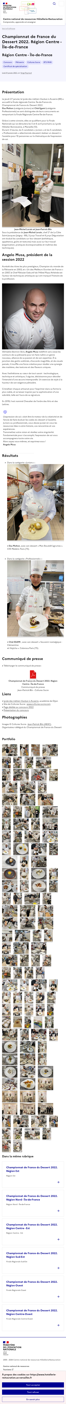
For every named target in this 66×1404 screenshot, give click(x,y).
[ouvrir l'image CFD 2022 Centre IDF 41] (24, 866)
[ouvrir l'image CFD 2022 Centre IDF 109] (6, 1002)
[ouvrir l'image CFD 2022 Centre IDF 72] (27, 1052)
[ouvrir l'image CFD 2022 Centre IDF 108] (53, 990)
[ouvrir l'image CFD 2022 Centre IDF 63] (6, 953)
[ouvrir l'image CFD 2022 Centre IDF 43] (9, 878)
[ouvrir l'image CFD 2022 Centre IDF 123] (49, 1027)
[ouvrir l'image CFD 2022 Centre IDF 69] (39, 1039)
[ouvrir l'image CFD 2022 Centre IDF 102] (17, 977)
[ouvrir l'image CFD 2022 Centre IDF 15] (29, 767)
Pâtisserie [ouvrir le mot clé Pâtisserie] (20, 62)
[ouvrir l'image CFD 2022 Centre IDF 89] (45, 1113)
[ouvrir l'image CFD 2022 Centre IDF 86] (42, 1101)
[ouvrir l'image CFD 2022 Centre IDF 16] (43, 767)
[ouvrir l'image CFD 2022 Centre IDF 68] (24, 1039)
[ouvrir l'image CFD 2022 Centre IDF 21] (27, 792)
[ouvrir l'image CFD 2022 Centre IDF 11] (9, 755)
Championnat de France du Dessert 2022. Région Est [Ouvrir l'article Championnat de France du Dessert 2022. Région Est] (32, 1169)
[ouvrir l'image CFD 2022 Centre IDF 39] (39, 854)
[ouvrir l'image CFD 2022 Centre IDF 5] (53, 891)
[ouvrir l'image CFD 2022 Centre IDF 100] (46, 965)
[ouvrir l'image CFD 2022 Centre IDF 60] (22, 940)
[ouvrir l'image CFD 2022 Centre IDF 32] (50, 829)
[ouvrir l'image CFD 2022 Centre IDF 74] (9, 1064)
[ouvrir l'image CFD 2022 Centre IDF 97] (46, 1138)
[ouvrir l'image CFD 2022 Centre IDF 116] (29, 1014)
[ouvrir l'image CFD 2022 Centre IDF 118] (50, 1014)
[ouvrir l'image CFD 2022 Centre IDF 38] (21, 854)
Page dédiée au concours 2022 (19, 707)
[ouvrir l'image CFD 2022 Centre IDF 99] (17, 1151)
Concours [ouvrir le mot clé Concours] (8, 62)
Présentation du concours (16, 710)
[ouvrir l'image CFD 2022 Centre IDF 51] (17, 903)
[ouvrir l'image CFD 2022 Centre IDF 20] (9, 792)
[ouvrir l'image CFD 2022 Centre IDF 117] (40, 1014)
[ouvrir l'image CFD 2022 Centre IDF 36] (50, 841)
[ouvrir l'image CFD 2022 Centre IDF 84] (9, 1101)
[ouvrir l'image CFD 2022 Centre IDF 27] (17, 817)
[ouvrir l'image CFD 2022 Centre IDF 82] (27, 1089)
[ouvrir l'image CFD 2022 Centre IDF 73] (42, 1052)
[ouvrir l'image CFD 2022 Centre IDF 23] (9, 804)
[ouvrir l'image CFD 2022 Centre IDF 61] (37, 940)
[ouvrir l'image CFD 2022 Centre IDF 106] (24, 990)
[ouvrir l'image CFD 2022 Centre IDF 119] (6, 1027)
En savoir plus (33, 1399)
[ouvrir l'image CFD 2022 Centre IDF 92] (39, 1126)
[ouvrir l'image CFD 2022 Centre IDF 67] (9, 1039)
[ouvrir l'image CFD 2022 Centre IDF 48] (24, 891)
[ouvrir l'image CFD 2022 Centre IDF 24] (27, 804)
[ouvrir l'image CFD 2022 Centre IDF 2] (53, 779)
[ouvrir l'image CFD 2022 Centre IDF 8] (35, 965)
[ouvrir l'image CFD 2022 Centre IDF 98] (6, 1151)
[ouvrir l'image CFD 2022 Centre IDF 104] (40, 977)
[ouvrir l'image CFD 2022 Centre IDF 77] (9, 1076)
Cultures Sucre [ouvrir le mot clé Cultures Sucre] (33, 62)
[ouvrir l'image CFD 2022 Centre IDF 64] (21, 953)
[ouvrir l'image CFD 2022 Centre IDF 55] (27, 915)
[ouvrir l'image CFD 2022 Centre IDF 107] (39, 990)
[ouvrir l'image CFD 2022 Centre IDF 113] (51, 1002)
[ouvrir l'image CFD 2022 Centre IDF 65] (39, 953)
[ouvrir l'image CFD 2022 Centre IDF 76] (42, 1064)
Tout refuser (33, 1392)
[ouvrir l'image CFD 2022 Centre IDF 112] (40, 1002)
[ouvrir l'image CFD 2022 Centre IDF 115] (17, 1014)
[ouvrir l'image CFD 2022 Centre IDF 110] (17, 1002)
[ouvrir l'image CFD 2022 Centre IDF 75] (27, 1064)
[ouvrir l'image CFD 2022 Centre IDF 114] (6, 1014)
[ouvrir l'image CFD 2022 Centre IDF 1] (35, 755)
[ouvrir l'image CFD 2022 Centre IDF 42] (39, 866)
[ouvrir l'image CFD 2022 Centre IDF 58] (27, 928)
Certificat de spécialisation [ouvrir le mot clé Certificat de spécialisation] (15, 66)
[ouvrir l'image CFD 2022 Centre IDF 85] (27, 1101)
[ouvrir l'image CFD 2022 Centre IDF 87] (9, 1113)
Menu (61, 3)
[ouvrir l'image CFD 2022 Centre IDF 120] (17, 1027)
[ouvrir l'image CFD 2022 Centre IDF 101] (6, 977)
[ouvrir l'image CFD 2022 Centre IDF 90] (6, 1126)
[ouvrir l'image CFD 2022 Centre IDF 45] (39, 878)
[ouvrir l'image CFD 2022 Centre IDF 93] (53, 1126)
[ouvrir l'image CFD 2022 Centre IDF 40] (9, 866)
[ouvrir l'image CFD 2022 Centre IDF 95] (17, 1138)
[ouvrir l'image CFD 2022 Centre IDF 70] (53, 1039)
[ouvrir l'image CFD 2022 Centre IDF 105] (9, 990)
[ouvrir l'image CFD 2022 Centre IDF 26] (6, 817)
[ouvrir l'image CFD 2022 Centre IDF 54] (9, 915)
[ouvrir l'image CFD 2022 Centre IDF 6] (7, 940)
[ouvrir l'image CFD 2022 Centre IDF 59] (45, 928)
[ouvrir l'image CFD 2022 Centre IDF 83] (45, 1089)
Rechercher (54, 3)
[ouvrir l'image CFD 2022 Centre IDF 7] (24, 965)
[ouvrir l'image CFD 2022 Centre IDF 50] (6, 903)
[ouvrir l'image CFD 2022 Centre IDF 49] (39, 891)
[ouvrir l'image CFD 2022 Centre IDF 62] (48, 940)
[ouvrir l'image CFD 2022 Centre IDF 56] (45, 915)
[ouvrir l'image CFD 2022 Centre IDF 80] (45, 1076)
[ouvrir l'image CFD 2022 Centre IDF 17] (6, 779)
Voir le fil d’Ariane (8, 28)
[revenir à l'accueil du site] (33, 19)
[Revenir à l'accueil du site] (12, 1348)
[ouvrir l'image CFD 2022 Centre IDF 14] (17, 767)
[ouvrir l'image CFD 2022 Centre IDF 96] (32, 1138)
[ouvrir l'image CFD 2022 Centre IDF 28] (32, 817)
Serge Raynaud (26, 73)
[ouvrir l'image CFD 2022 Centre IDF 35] (32, 841)
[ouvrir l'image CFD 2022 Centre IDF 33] (6, 841)
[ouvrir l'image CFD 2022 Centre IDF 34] (17, 841)
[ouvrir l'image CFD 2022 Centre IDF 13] (6, 767)
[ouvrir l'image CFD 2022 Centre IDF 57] (9, 928)
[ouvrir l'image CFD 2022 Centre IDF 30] (21, 829)
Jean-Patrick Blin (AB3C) (39, 724)
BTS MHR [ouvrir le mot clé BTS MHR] (48, 62)
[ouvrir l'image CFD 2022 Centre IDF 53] (46, 903)
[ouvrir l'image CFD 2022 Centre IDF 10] (24, 755)
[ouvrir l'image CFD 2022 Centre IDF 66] (9, 965)
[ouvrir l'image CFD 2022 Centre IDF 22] (42, 792)
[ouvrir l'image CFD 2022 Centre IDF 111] (29, 1002)
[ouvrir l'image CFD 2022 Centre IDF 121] (28, 1027)
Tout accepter (33, 1384)
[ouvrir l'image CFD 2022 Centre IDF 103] (29, 977)
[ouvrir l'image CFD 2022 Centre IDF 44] (24, 878)
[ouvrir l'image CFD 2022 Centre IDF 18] (21, 779)
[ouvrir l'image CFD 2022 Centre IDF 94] (6, 1138)
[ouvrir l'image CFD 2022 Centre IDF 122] (38, 1027)
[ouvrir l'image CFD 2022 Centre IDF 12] (50, 755)
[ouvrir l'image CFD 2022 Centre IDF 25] (45, 804)
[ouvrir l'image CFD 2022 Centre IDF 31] (35, 829)
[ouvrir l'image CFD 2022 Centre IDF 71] (9, 1052)
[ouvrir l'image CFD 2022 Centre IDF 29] (50, 817)
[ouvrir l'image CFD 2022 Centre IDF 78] (27, 1076)
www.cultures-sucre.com (39, 704)
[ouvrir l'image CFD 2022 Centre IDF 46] (53, 878)
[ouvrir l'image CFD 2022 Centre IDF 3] (6, 829)
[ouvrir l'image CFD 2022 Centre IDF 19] (39, 779)
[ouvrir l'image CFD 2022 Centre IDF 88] (27, 1113)
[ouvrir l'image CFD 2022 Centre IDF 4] (53, 854)
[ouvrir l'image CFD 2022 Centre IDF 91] (21, 1126)
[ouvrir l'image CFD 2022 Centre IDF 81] (9, 1089)
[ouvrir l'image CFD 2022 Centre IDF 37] (6, 854)
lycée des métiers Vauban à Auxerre (21, 701)
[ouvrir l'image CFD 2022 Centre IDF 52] (32, 903)
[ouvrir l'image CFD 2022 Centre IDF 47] (9, 891)
